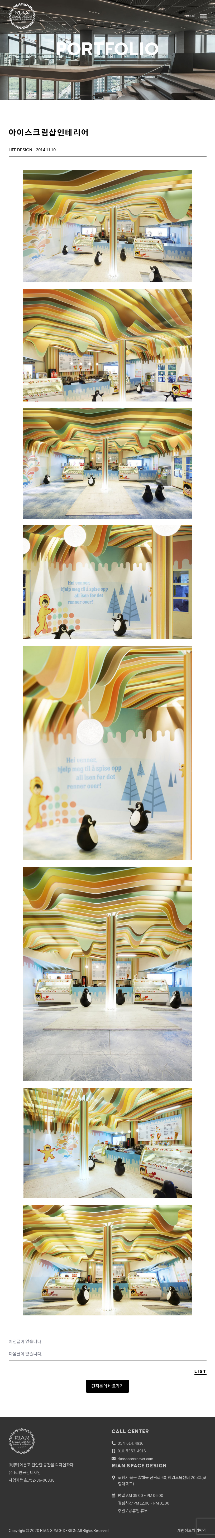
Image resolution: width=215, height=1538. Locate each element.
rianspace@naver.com (135, 1458)
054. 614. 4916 (131, 1443)
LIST (200, 1371)
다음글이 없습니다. (25, 1354)
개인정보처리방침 (192, 1530)
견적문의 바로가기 (107, 1386)
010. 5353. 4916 (132, 1451)
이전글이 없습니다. (25, 1341)
